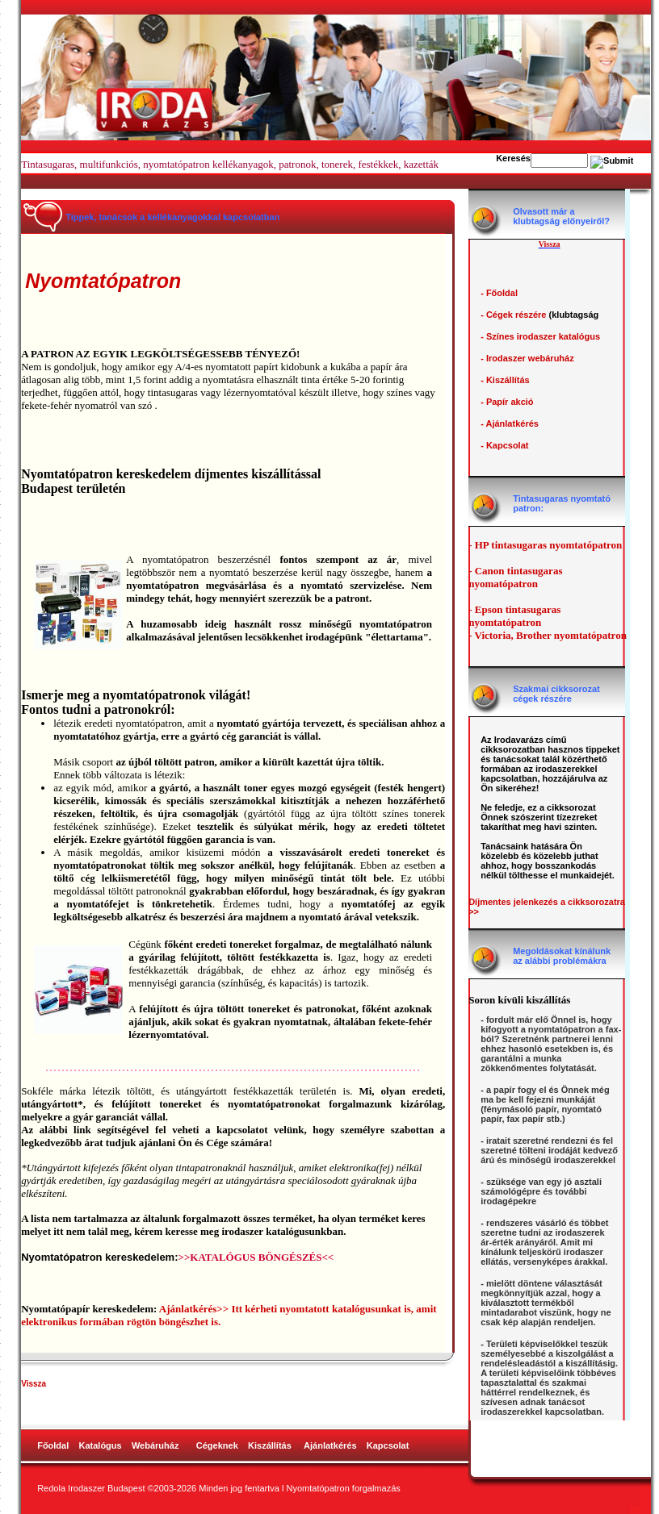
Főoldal (53, 1445)
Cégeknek (217, 1445)
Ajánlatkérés (330, 1445)
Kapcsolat (388, 1445)
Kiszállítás (270, 1445)
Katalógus (100, 1445)
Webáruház (157, 1445)
